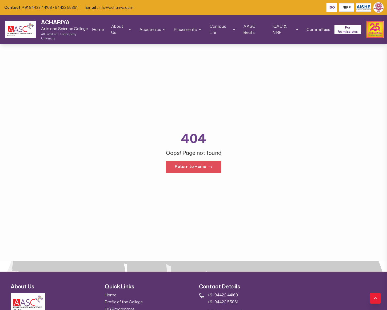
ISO (332, 7)
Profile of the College (124, 302)
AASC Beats (250, 29)
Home (98, 29)
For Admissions (348, 29)
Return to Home (194, 166)
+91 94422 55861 (223, 302)
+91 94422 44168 (223, 295)
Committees (318, 29)
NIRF (346, 7)
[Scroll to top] (375, 298)
